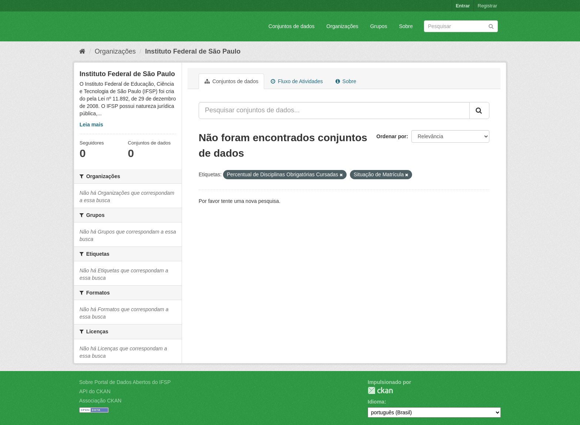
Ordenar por (392, 136)
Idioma (376, 402)
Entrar (463, 5)
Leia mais (91, 124)
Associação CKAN (100, 401)
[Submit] (491, 26)
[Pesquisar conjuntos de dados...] (334, 110)
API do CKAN (95, 391)
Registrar (487, 5)
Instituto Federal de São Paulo (192, 51)
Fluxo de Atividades (297, 81)
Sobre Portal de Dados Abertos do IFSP (125, 382)
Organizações (342, 26)
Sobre (406, 26)
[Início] (82, 51)
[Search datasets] (461, 26)
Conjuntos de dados (292, 26)
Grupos (378, 26)
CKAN (380, 390)
